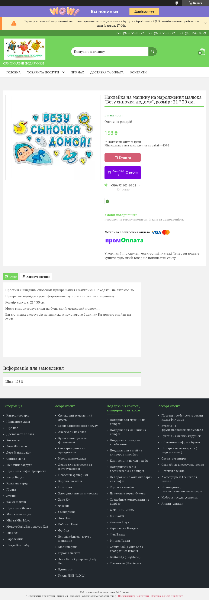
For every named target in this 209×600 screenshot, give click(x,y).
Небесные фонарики (73, 475)
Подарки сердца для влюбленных (125, 442)
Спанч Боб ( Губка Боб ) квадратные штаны (126, 549)
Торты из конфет (122, 487)
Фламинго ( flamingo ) (125, 563)
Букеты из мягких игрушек (181, 436)
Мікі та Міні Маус (18, 520)
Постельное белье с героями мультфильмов (182, 417)
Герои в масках (69, 553)
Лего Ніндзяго (16, 446)
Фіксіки (63, 506)
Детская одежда (172, 471)
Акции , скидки (172, 503)
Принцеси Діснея (18, 508)
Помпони (65, 487)
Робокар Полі (68, 524)
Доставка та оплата (107, 72)
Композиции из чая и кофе (129, 460)
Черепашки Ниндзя (124, 528)
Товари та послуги (43, 72)
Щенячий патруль (19, 465)
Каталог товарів (17, 415)
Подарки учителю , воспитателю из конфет (127, 469)
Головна (13, 72)
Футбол (63, 530)
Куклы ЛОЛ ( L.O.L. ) (71, 575)
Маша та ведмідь (18, 514)
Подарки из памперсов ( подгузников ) (179, 450)
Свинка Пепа (15, 459)
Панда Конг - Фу (17, 545)
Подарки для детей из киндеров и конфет (126, 452)
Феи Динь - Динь (122, 510)
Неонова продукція (72, 458)
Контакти (138, 72)
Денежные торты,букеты (128, 493)
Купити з (125, 172)
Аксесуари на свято (72, 432)
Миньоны (117, 516)
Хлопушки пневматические (78, 493)
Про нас (77, 72)
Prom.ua (124, 592)
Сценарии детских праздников (71, 450)
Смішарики (66, 512)
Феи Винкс (117, 534)
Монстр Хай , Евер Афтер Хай (27, 526)
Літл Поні (64, 518)
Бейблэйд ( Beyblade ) (125, 557)
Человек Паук (119, 522)
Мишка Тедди (120, 540)
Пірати (11, 489)
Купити (125, 157)
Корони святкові (70, 481)
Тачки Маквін (16, 502)
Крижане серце (17, 483)
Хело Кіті (64, 499)
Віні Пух (11, 533)
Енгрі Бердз (15, 477)
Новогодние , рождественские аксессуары (182, 489)
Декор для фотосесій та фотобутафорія (75, 467)
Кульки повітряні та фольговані (72, 440)
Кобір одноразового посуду (78, 426)
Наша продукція (18, 422)
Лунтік (11, 496)
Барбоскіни (14, 539)
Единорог (65, 569)
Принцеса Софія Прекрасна (26, 471)
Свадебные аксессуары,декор (182, 465)
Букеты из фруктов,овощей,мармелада (182, 428)
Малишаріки (67, 547)
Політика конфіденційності (167, 595)
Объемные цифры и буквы (180, 442)
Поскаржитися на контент (133, 595)
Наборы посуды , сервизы (180, 497)
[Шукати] (152, 49)
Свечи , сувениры (173, 458)
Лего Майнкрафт (18, 452)
